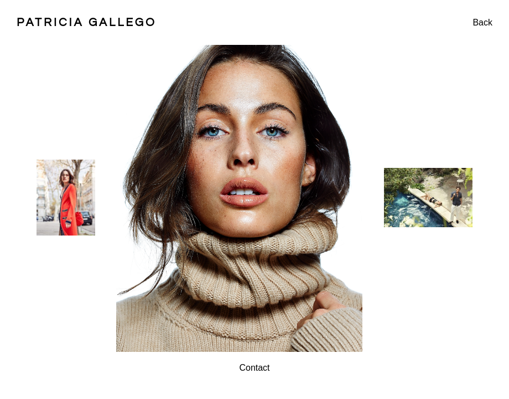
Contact (254, 367)
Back (482, 22)
